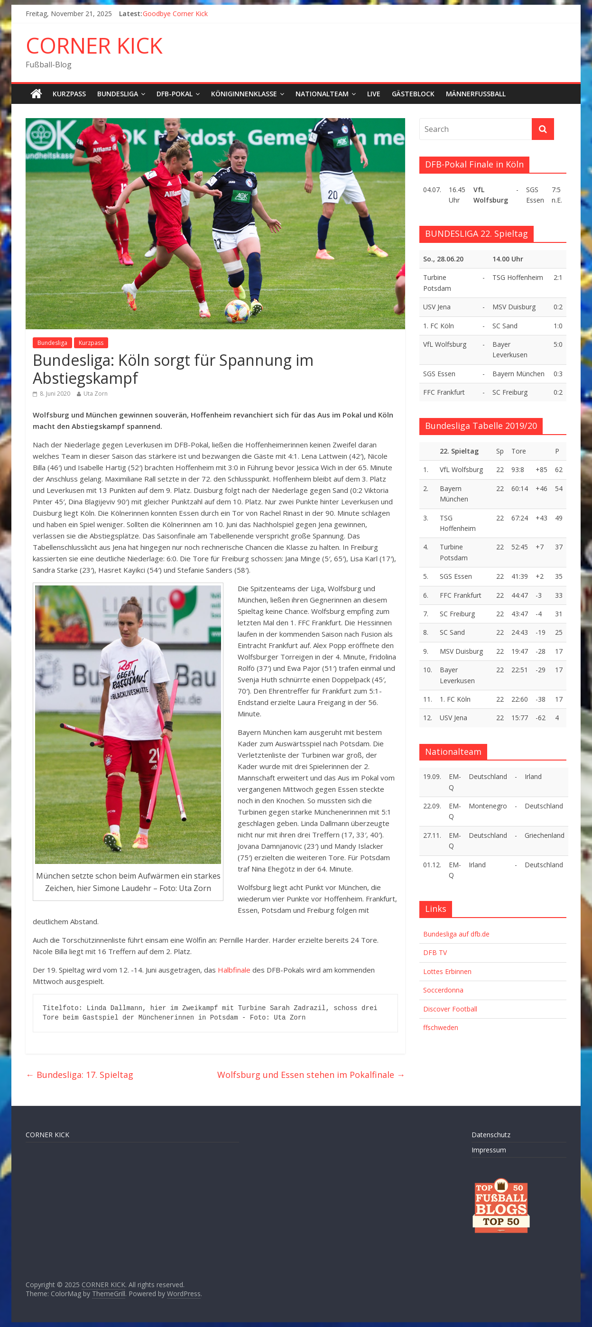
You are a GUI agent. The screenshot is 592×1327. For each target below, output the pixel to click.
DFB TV (435, 952)
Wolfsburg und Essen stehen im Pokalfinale (311, 1074)
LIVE (373, 93)
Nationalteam (322, 93)
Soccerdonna (443, 989)
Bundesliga (117, 93)
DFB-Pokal (175, 93)
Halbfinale (234, 969)
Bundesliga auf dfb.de (456, 933)
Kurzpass (69, 93)
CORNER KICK (94, 45)
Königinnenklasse (244, 93)
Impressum (489, 1149)
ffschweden (440, 1027)
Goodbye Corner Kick (175, 13)
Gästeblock (413, 93)
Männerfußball (476, 93)
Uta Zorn (95, 394)
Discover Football (450, 1008)
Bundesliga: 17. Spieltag (79, 1074)
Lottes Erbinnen (447, 971)
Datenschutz (491, 1134)
